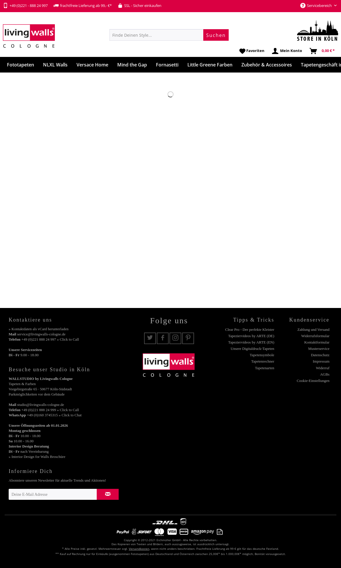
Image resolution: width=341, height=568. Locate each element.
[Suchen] (216, 35)
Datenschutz (320, 355)
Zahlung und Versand (313, 329)
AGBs (324, 374)
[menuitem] (169, 35)
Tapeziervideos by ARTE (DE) (251, 336)
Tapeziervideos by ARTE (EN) (251, 342)
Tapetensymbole (262, 355)
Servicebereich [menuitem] (316, 5)
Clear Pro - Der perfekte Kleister (249, 329)
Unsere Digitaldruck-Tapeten (252, 348)
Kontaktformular (316, 342)
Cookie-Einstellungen (313, 380)
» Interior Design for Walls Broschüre (37, 456)
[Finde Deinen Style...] (169, 35)
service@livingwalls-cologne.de (41, 334)
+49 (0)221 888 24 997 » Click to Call (50, 339)
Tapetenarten (264, 368)
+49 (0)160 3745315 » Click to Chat (54, 415)
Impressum (321, 361)
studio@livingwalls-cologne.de (40, 404)
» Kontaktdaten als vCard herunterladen (38, 329)
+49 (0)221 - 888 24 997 (25, 5)
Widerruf (322, 368)
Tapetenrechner (262, 361)
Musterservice (318, 348)
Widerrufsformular (315, 336)
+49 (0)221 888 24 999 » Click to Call (50, 410)
